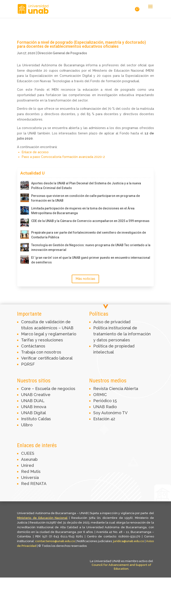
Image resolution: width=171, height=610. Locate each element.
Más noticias (85, 279)
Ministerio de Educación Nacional (42, 517)
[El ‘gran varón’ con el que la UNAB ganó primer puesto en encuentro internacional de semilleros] (24, 259)
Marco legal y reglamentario (48, 334)
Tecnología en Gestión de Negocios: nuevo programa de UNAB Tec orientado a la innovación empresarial (90, 247)
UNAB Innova (33, 406)
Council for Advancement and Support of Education (121, 566)
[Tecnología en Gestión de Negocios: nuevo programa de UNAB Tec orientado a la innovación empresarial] (24, 247)
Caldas (44, 418)
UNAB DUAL (33, 400)
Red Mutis (31, 471)
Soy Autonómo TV (110, 412)
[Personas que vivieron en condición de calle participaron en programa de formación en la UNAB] (24, 198)
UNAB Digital (33, 412)
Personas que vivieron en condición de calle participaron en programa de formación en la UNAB (85, 198)
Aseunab (29, 459)
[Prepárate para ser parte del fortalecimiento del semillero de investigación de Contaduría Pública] (24, 234)
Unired (27, 465)
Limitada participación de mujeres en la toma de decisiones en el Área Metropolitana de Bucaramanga (82, 211)
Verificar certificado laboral (47, 358)
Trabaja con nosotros (41, 352)
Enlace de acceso (35, 152)
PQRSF (28, 364)
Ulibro (26, 424)
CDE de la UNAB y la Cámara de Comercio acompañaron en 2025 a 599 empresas (90, 221)
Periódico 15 (105, 400)
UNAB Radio (105, 406)
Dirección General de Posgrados (62, 53)
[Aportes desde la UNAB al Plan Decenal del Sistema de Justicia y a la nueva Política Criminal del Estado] (24, 185)
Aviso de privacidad (111, 321)
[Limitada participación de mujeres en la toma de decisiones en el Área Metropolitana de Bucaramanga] (24, 210)
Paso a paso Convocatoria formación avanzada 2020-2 (63, 157)
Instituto (29, 418)
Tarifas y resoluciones (42, 340)
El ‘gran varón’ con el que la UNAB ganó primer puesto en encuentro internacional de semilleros (90, 260)
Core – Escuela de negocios (48, 388)
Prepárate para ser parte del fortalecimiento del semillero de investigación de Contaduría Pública (88, 235)
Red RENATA (33, 483)
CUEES (27, 453)
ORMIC (100, 394)
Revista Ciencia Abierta (115, 388)
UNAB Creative (35, 394)
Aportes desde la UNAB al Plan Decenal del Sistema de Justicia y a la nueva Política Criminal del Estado (86, 185)
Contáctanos (33, 346)
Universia (30, 477)
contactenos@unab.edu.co (55, 541)
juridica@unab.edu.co (128, 541)
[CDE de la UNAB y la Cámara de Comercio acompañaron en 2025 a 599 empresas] (24, 223)
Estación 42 (104, 418)
